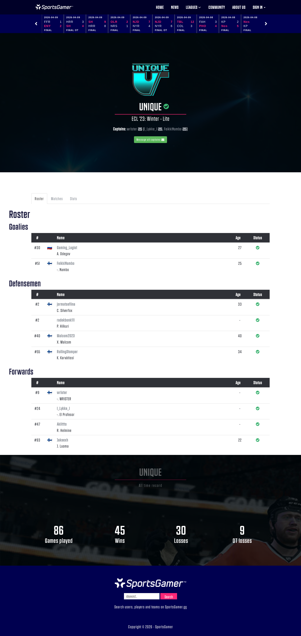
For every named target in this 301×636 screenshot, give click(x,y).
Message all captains (150, 139)
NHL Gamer (54, 7)
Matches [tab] (57, 198)
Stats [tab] (73, 198)
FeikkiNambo (173, 128)
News (175, 7)
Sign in (259, 7)
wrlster (132, 128)
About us (238, 7)
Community (216, 7)
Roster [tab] (39, 198)
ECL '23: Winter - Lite (151, 118)
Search (169, 596)
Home (160, 7)
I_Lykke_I (150, 128)
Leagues (193, 7)
